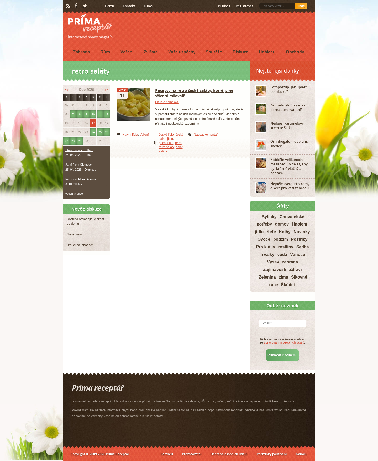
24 (93, 132)
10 (93, 114)
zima (283, 277)
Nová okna (74, 234)
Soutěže (214, 52)
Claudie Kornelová (167, 102)
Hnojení (299, 224)
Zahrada (81, 52)
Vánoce (297, 254)
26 (106, 132)
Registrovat (244, 6)
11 (100, 114)
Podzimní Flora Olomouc (81, 179)
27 (66, 141)
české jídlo (166, 134)
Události (267, 52)
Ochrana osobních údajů (229, 454)
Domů (109, 6)
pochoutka (166, 143)
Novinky (301, 231)
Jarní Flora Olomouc (78, 164)
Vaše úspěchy (182, 52)
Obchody (295, 52)
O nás (148, 6)
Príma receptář (90, 23)
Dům (105, 52)
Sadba (302, 247)
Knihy (285, 231)
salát (179, 147)
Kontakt (129, 6)
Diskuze (240, 52)
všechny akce (74, 193)
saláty (163, 151)
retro (178, 143)
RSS (68, 6)
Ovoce (264, 239)
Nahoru (301, 454)
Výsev (273, 262)
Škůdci (288, 285)
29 (79, 141)
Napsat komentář (206, 134)
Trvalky (267, 254)
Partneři (167, 454)
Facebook (76, 5)
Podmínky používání (272, 454)
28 (73, 141)
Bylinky (269, 216)
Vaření (126, 52)
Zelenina (267, 277)
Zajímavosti (274, 269)
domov (282, 224)
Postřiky (299, 239)
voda (282, 254)
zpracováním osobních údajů (284, 342)
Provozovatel (191, 454)
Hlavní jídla (130, 134)
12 (106, 114)
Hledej (301, 5)
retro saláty (166, 147)
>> (106, 90)
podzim (280, 239)
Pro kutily (265, 247)
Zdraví (295, 269)
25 (100, 132)
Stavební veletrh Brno (79, 150)
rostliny (285, 247)
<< (66, 90)
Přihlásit (224, 6)
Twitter (84, 6)
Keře (271, 231)
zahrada (290, 262)
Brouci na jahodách (80, 245)
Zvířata (151, 52)
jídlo (170, 139)
